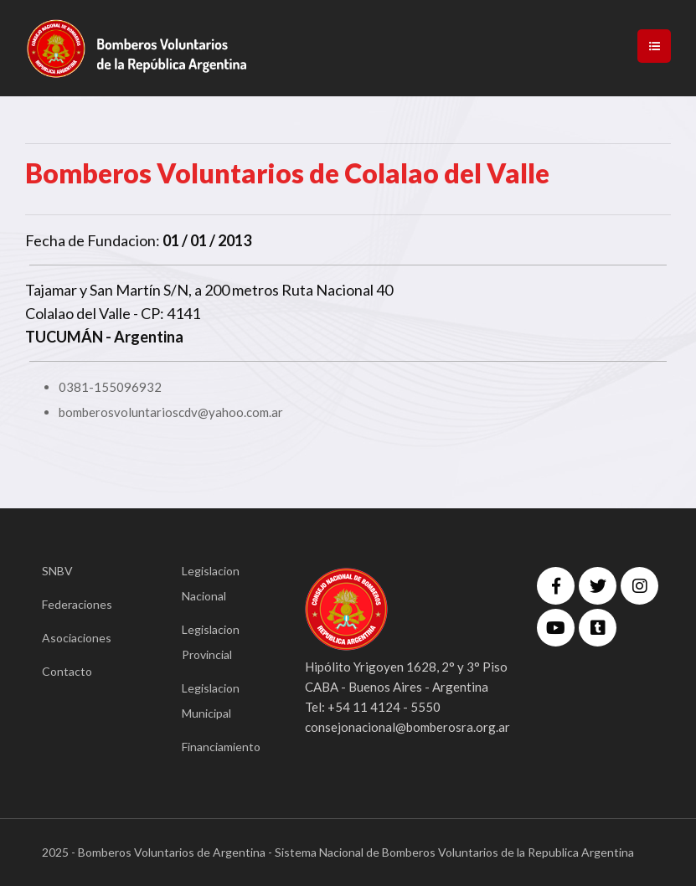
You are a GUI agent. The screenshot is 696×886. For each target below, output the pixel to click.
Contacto (67, 671)
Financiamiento (218, 746)
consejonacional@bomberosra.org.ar (407, 726)
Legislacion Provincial (211, 642)
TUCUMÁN (64, 336)
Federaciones (77, 604)
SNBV (57, 571)
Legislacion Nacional (211, 583)
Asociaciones (76, 638)
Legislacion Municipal (211, 700)
